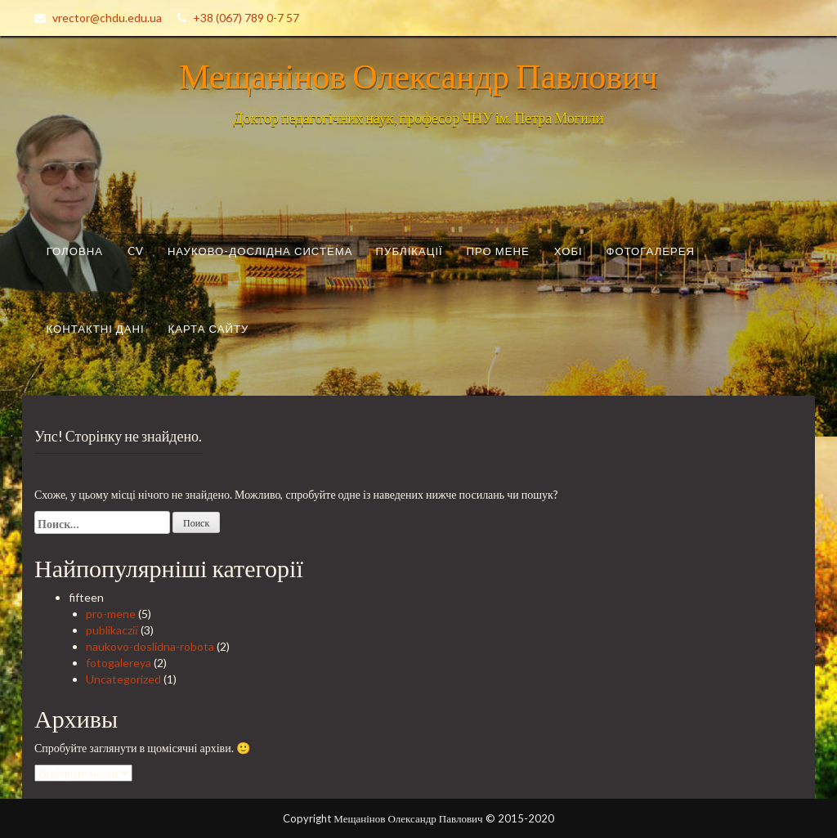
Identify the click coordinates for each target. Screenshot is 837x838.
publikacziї (112, 630)
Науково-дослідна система (260, 251)
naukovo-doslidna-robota (150, 646)
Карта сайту (208, 327)
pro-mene (111, 614)
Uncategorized (123, 679)
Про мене (498, 251)
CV (136, 251)
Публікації (409, 251)
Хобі (568, 251)
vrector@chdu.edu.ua (107, 18)
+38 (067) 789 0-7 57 (246, 18)
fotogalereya (118, 663)
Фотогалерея (651, 251)
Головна (75, 251)
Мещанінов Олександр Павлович (418, 75)
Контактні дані (95, 327)
